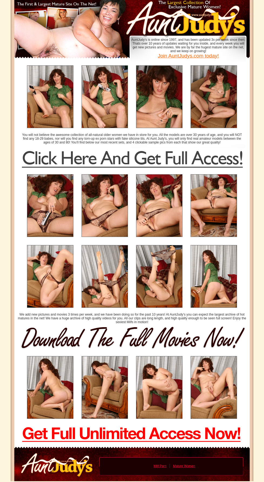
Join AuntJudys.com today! (188, 56)
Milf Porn (160, 466)
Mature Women (184, 466)
